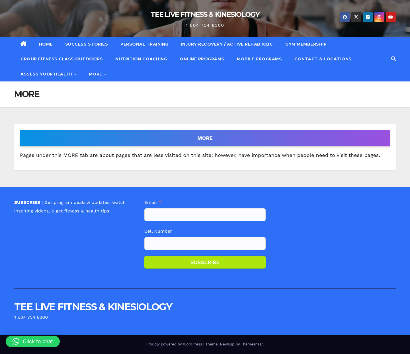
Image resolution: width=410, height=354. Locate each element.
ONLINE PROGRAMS (202, 59)
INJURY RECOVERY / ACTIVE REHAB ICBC (227, 44)
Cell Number (158, 231)
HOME (46, 44)
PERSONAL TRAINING (144, 44)
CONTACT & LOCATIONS (323, 59)
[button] (393, 59)
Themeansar (252, 344)
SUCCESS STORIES (86, 44)
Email (150, 202)
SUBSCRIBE (204, 262)
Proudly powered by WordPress (174, 344)
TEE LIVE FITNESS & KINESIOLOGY (205, 14)
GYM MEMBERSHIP (306, 44)
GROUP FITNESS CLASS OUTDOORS (61, 59)
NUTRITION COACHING (141, 59)
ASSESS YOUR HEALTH (47, 74)
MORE (96, 74)
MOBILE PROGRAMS (259, 59)
